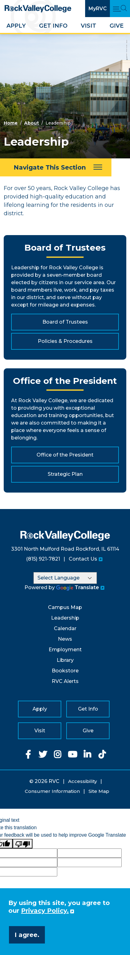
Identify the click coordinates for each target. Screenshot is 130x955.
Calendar (65, 628)
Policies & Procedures (65, 341)
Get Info (53, 25)
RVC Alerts (65, 681)
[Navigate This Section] (55, 167)
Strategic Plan (65, 474)
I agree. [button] (27, 935)
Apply (16, 25)
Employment (65, 650)
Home (11, 123)
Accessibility (82, 781)
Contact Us (83, 559)
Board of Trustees (65, 322)
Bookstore (65, 671)
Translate (77, 587)
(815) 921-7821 (43, 559)
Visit (88, 25)
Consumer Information (52, 791)
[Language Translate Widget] (65, 578)
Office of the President (65, 455)
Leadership (65, 618)
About (31, 123)
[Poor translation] (22, 843)
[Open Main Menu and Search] (120, 8)
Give (117, 25)
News (65, 639)
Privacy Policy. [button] (45, 910)
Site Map (99, 791)
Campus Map (65, 607)
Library (65, 660)
